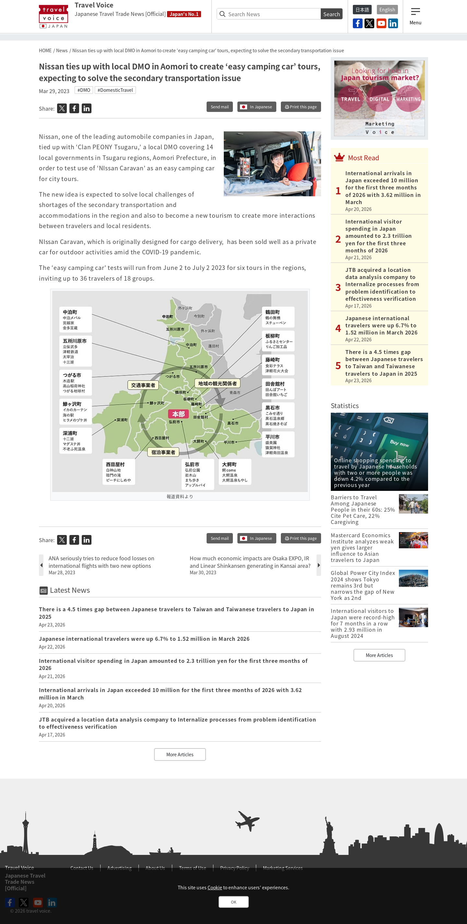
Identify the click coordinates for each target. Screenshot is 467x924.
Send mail (220, 107)
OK (233, 902)
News (62, 50)
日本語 (362, 9)
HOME (45, 50)
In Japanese (261, 107)
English (387, 9)
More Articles (180, 754)
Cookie (215, 887)
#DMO (84, 90)
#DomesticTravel (115, 90)
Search (331, 14)
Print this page (301, 107)
